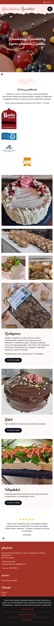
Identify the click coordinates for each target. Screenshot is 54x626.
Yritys (3, 595)
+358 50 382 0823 (8, 562)
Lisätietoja (27, 620)
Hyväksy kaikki (27, 609)
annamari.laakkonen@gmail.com (13, 564)
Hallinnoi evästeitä (27, 614)
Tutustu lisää (13, 360)
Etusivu (4, 593)
